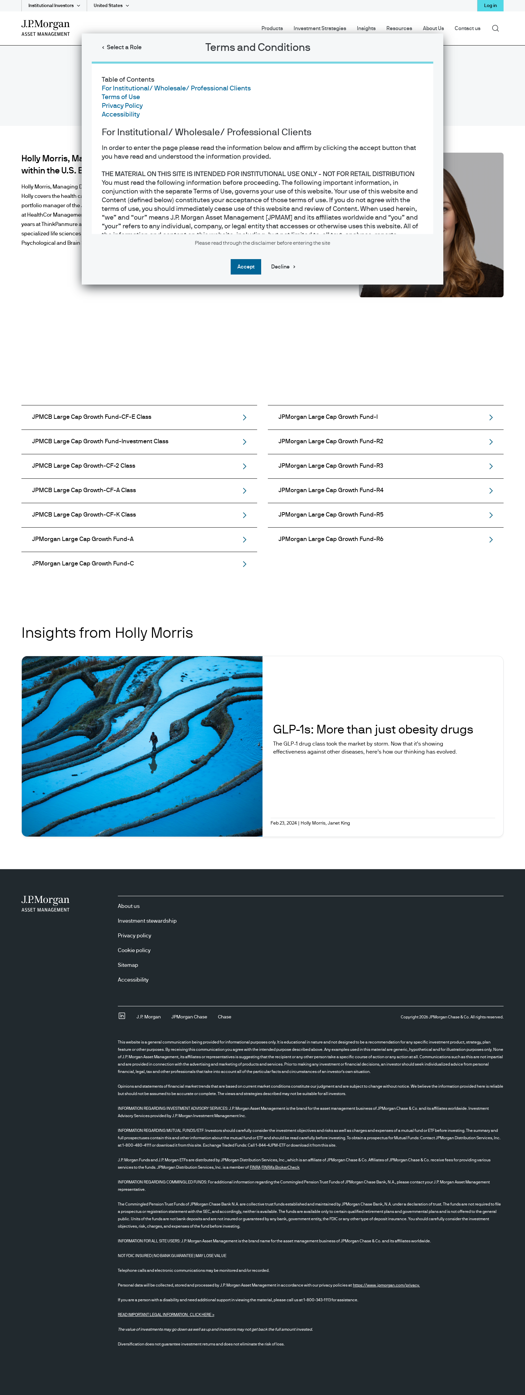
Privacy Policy (122, 105)
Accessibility (121, 114)
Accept (245, 266)
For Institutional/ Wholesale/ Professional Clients (176, 88)
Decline (280, 266)
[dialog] (262, 697)
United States (108, 5)
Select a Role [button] (124, 48)
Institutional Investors (51, 5)
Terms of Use (121, 97)
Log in (490, 5)
